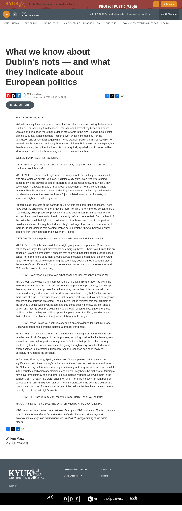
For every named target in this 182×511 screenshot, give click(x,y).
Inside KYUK (51, 29)
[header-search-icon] (157, 7)
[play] (6, 20)
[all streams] (169, 20)
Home (6, 29)
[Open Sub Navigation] (21, 29)
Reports (104, 482)
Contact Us (106, 476)
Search (165, 29)
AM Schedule (72, 29)
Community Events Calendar (140, 29)
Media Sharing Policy (73, 482)
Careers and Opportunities (75, 476)
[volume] (15, 21)
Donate (171, 7)
